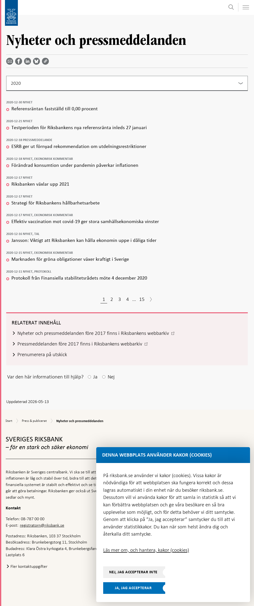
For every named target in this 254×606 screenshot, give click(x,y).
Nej (111, 377)
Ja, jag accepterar (133, 588)
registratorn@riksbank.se (42, 525)
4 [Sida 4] (127, 299)
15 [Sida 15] (142, 299)
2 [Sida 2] (111, 299)
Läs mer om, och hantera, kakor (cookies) (146, 550)
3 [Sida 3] (119, 299)
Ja (95, 377)
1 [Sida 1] (103, 299)
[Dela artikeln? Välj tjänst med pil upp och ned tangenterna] (28, 61)
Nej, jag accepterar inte (133, 572)
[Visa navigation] (245, 7)
